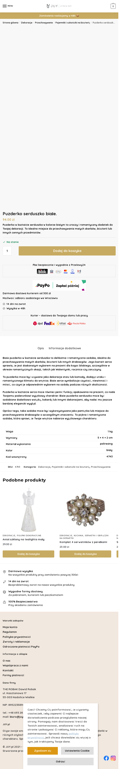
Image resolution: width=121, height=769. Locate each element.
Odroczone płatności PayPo (21, 646)
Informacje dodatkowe (65, 348)
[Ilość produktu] (7, 251)
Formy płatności (13, 675)
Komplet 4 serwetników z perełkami (83, 542)
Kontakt (8, 670)
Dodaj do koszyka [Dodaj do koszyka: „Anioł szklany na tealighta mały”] (28, 554)
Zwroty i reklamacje (16, 641)
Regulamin (10, 632)
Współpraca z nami (15, 665)
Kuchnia (78, 535)
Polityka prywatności (17, 636)
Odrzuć (60, 761)
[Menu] (8, 6)
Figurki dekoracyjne (29, 535)
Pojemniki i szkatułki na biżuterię (73, 22)
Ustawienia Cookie (77, 750)
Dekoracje (26, 22)
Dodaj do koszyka (67, 251)
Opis (41, 348)
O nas (6, 660)
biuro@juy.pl (18, 716)
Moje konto (10, 627)
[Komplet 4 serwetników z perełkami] (85, 510)
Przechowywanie (44, 22)
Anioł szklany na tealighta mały (23, 539)
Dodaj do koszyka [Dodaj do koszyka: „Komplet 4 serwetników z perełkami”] (85, 554)
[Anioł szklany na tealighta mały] (28, 510)
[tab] (41, 345)
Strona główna (10, 22)
